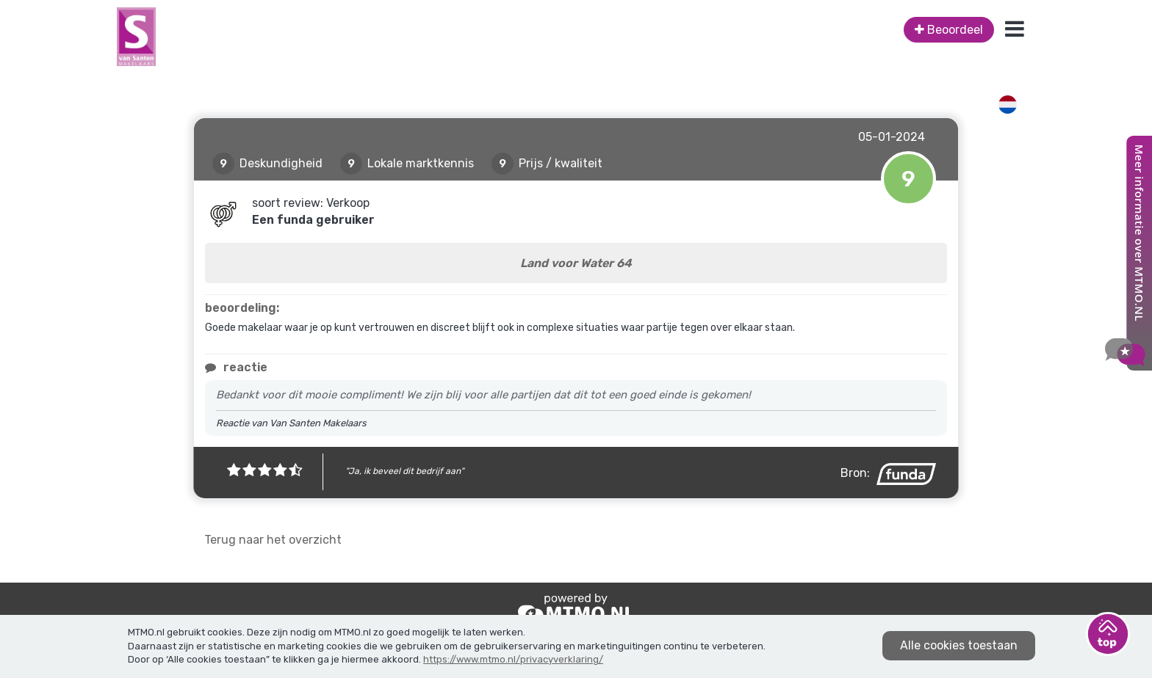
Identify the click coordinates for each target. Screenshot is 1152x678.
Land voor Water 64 (576, 263)
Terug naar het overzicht (273, 540)
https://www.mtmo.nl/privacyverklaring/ (513, 659)
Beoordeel (949, 30)
